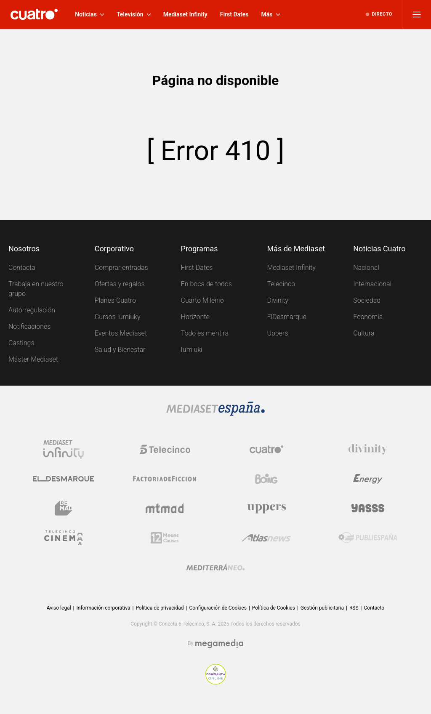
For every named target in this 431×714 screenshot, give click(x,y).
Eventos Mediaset (121, 333)
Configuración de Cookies (217, 608)
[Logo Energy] (368, 478)
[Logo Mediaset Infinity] (63, 449)
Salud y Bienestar (120, 350)
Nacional (366, 268)
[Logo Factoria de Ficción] (165, 478)
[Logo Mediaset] (215, 409)
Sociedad (366, 300)
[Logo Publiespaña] (367, 537)
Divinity (277, 300)
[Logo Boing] (266, 478)
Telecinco (281, 284)
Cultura (363, 333)
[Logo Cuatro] (266, 449)
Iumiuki (191, 350)
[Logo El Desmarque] (63, 478)
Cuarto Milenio (202, 300)
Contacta (21, 268)
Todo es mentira (205, 333)
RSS (354, 608)
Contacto (374, 608)
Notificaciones (29, 326)
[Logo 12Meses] (165, 537)
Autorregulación (31, 310)
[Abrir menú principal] (416, 14)
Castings (21, 343)
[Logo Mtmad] (165, 508)
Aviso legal (59, 608)
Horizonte (195, 317)
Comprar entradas (121, 268)
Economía (368, 317)
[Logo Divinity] (368, 449)
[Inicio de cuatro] (34, 14)
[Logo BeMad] (63, 508)
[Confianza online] (215, 674)
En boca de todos (206, 284)
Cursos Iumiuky (118, 317)
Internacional (372, 284)
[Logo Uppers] (266, 508)
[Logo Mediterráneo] (215, 567)
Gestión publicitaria (322, 608)
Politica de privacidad (160, 608)
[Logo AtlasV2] (266, 537)
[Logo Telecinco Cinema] (63, 537)
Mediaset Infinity (291, 268)
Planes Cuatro (115, 300)
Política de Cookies (273, 608)
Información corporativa (103, 608)
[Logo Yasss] (367, 508)
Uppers (277, 333)
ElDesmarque (286, 317)
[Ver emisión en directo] (379, 14)
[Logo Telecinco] (165, 449)
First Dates (197, 268)
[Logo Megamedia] (219, 643)
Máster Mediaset (33, 359)
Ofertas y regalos (120, 284)
